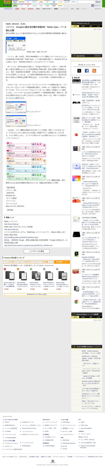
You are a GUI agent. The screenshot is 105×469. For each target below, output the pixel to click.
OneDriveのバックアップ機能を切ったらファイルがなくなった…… (91, 396)
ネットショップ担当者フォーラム (31, 425)
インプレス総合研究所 (11, 428)
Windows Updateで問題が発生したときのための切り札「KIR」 (91, 383)
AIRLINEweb (66, 422)
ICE (80, 419)
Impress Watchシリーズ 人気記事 (87, 314)
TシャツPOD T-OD (50, 428)
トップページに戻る (36, 251)
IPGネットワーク (83, 437)
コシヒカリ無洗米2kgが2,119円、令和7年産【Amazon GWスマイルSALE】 (91, 154)
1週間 (90, 26)
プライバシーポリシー (59, 456)
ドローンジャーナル (10, 434)
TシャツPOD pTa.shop (87, 439)
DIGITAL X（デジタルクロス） (30, 434)
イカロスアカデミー (68, 434)
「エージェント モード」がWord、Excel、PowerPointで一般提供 (91, 371)
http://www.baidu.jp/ (11, 224)
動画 (77, 9)
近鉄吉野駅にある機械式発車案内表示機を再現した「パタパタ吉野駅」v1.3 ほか (91, 82)
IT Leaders (8, 431)
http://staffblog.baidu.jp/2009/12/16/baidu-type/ (21, 237)
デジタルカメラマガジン (11, 443)
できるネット (8, 446)
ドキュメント (64, 9)
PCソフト (28, 262)
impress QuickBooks (86, 428)
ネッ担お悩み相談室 (10, 437)
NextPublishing (26, 446)
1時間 (75, 26)
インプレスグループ (80, 456)
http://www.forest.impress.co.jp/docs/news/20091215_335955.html (28, 245)
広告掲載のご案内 (34, 456)
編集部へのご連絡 (46, 456)
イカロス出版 (64, 419)
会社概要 (69, 456)
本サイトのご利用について (10, 456)
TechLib (65, 449)
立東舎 (47, 431)
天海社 (82, 422)
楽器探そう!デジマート (51, 425)
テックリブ (64, 446)
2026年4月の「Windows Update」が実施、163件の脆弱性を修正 (91, 358)
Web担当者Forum (10, 425)
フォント (84, 9)
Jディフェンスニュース (69, 425)
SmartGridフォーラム (28, 422)
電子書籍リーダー (62, 262)
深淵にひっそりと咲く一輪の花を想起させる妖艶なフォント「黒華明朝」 (91, 120)
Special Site (80, 56)
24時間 (83, 26)
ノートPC (11, 262)
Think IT (7, 422)
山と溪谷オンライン (50, 437)
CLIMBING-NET (49, 440)
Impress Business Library (29, 428)
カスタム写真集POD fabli (88, 442)
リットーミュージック (51, 422)
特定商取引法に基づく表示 (95, 456)
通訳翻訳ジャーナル (68, 428)
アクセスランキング (82, 23)
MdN (62, 437)
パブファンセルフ (86, 434)
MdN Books (66, 440)
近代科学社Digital (49, 446)
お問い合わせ (23, 456)
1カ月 (98, 26)
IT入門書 (45, 262)
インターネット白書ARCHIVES (13, 449)
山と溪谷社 (46, 434)
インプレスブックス (27, 442)
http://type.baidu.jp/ (11, 229)
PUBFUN (81, 431)
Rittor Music (46, 419)
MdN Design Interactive (69, 443)
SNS (72, 9)
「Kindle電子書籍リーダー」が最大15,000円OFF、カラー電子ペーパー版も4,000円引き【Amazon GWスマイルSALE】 (91, 296)
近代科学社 (46, 443)
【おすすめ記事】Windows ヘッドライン (88, 346)
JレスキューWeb (67, 431)
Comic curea (84, 425)
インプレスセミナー (27, 431)
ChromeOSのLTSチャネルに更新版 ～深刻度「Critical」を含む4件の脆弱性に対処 (91, 95)
